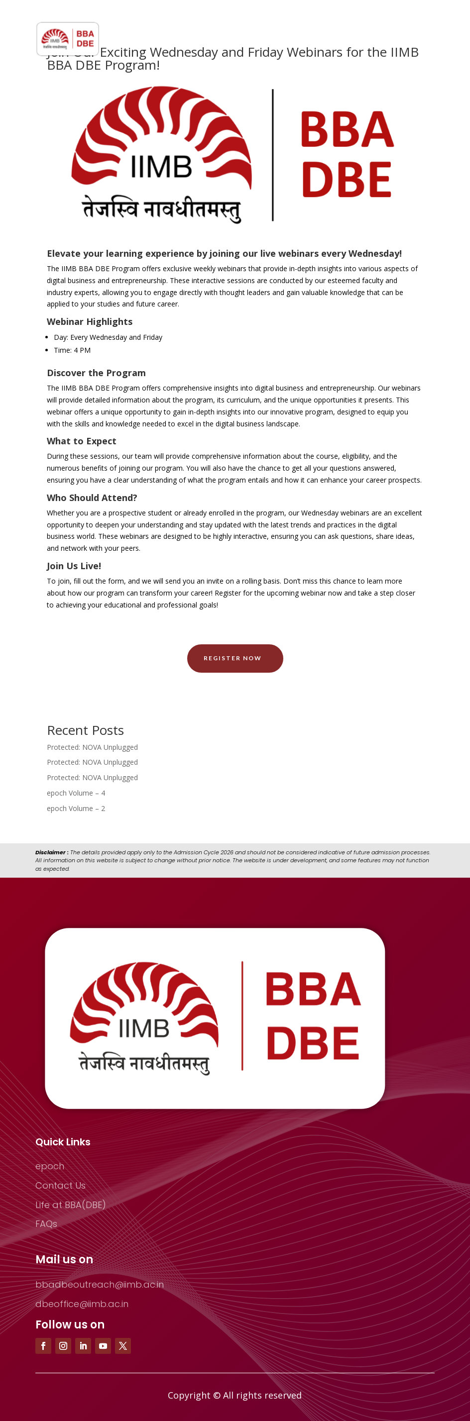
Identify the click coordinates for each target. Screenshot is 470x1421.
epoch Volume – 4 (76, 793)
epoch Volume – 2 (76, 808)
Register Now (233, 658)
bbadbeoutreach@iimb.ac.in (99, 1284)
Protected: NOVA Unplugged (92, 747)
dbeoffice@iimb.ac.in (81, 1304)
